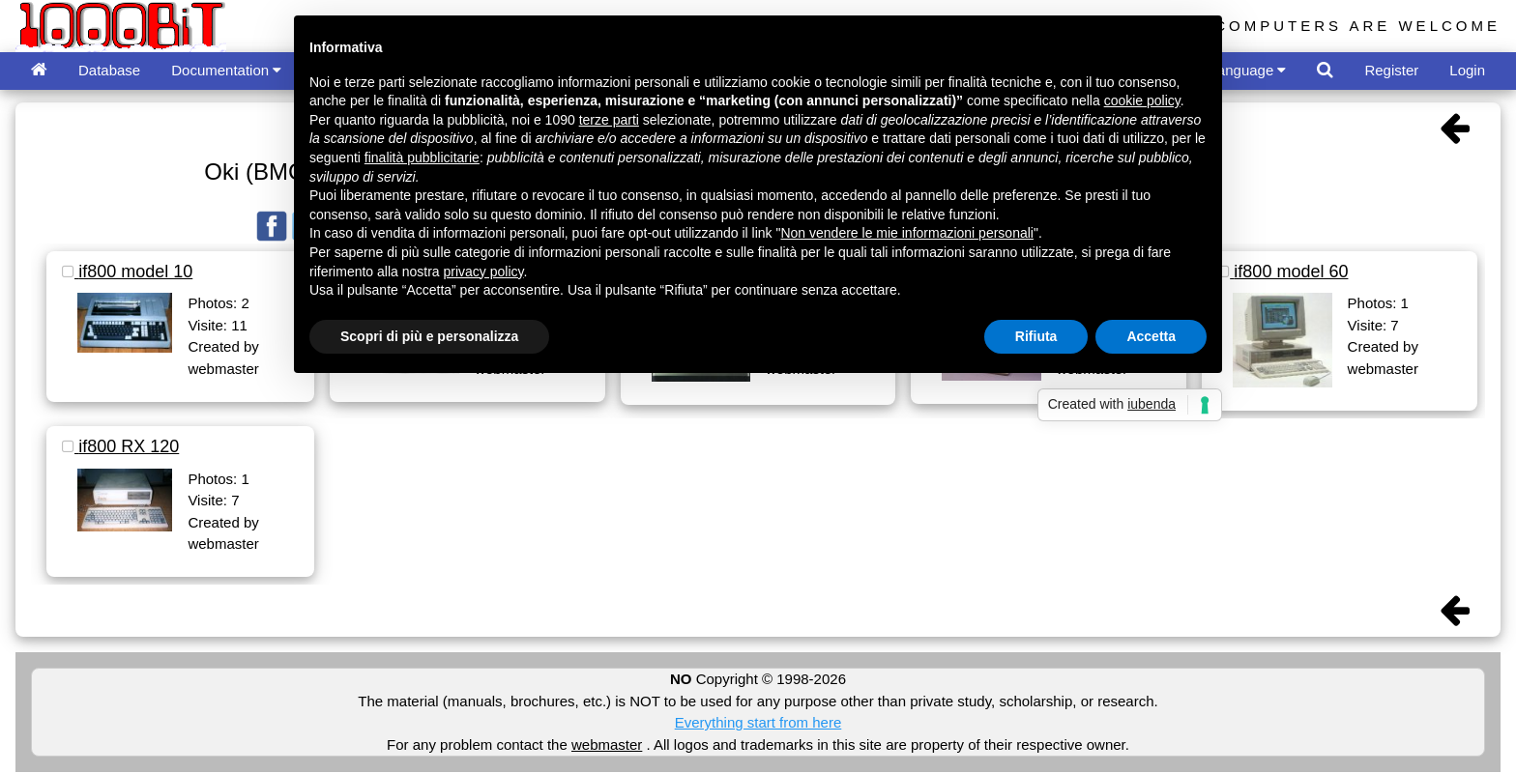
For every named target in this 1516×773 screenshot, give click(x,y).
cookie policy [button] (1142, 100)
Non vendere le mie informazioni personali (906, 233)
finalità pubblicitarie (422, 157)
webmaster (606, 744)
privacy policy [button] (484, 271)
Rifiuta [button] (1036, 336)
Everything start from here (758, 722)
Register (1391, 70)
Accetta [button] (1151, 336)
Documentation (226, 70)
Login (1467, 70)
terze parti (609, 120)
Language (1248, 70)
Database (109, 70)
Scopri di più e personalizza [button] (429, 336)
